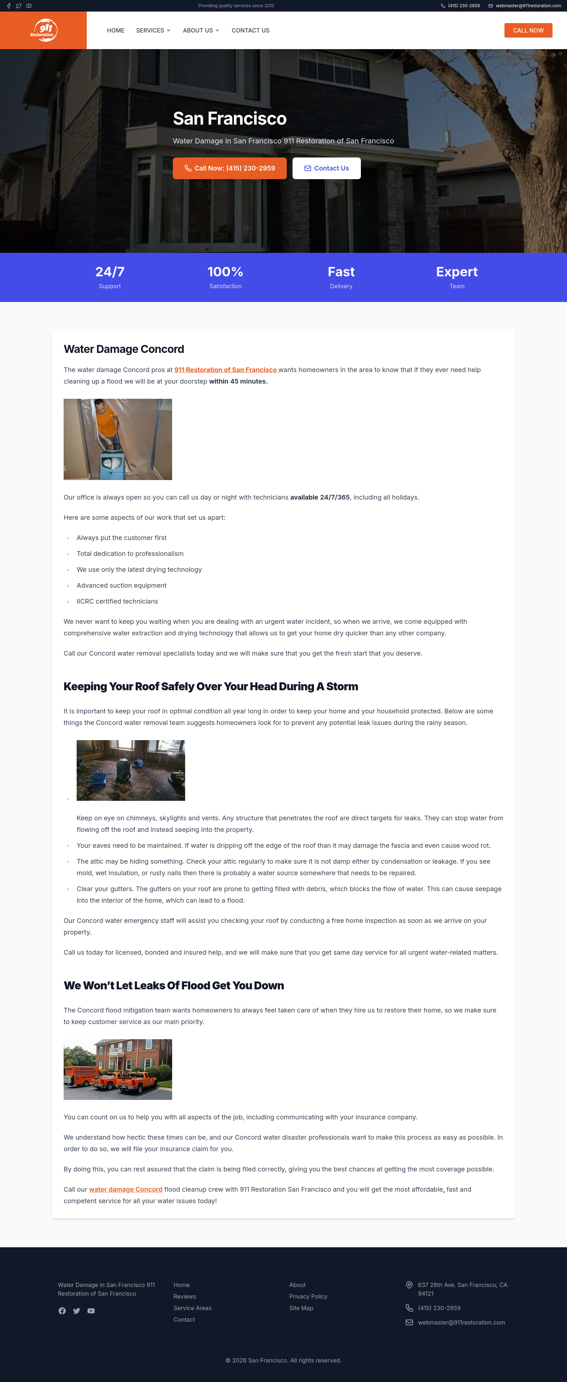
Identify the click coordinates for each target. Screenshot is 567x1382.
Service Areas (193, 1308)
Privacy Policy (308, 1296)
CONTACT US (251, 30)
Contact (184, 1319)
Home (182, 1284)
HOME (115, 30)
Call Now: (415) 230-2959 (229, 168)
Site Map (301, 1308)
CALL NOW (528, 30)
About (297, 1284)
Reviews (185, 1296)
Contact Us (326, 168)
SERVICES (153, 30)
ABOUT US (201, 30)
